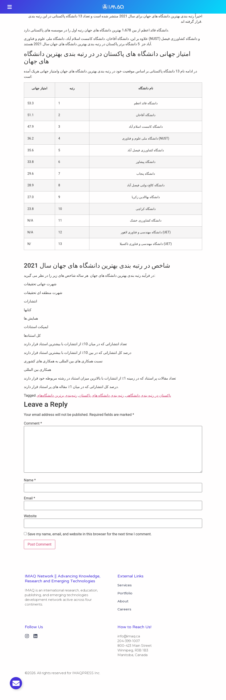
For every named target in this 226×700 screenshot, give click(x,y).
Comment (33, 423)
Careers (124, 609)
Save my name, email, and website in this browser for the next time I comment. (90, 534)
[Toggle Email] (16, 683)
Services (124, 585)
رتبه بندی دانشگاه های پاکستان (101, 395)
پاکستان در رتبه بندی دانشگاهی (148, 395)
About (122, 601)
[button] (9, 7)
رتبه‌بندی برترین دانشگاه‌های (57, 395)
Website (30, 516)
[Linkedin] (35, 636)
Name (30, 480)
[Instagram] (27, 636)
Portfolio (124, 593)
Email (29, 498)
